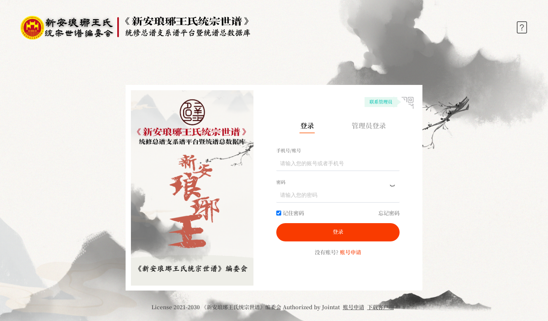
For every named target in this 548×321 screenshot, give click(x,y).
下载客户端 (380, 307)
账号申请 (353, 307)
